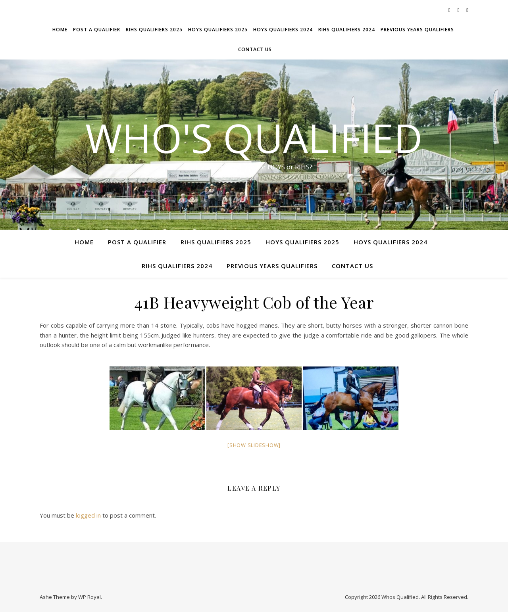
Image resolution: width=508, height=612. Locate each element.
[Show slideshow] (254, 445)
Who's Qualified (254, 137)
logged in (88, 515)
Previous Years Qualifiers (417, 29)
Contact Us (255, 49)
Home (59, 29)
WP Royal (89, 596)
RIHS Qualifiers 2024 (346, 29)
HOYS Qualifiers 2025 (218, 29)
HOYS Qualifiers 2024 (283, 29)
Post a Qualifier (96, 29)
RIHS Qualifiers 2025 (154, 29)
